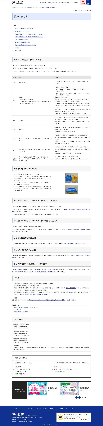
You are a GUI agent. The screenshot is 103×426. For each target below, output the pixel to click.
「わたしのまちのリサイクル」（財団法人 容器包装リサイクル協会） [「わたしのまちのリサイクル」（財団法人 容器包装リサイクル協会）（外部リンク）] (47, 300)
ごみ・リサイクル (36, 7)
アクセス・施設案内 (64, 2)
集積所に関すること (20, 371)
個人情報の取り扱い (42, 409)
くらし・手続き (27, 7)
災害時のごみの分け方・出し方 (23, 363)
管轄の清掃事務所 (71, 288)
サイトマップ (69, 409)
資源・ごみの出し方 (46, 7)
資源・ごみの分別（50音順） (23, 369)
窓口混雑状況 (75, 2)
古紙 (14, 82)
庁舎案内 (41, 417)
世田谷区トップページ (17, 7)
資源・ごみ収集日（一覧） (42, 68)
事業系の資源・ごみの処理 (32, 294)
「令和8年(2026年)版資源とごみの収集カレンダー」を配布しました (71, 363)
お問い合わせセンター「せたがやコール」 (77, 414)
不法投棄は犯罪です (59, 371)
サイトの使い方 (30, 409)
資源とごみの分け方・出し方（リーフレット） (26, 307)
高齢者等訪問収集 (20, 374)
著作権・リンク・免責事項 (56, 409)
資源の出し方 (57, 367)
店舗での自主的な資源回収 (71, 243)
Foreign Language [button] (53, 2)
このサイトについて (18, 409)
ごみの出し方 (17, 309)
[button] (43, 2)
